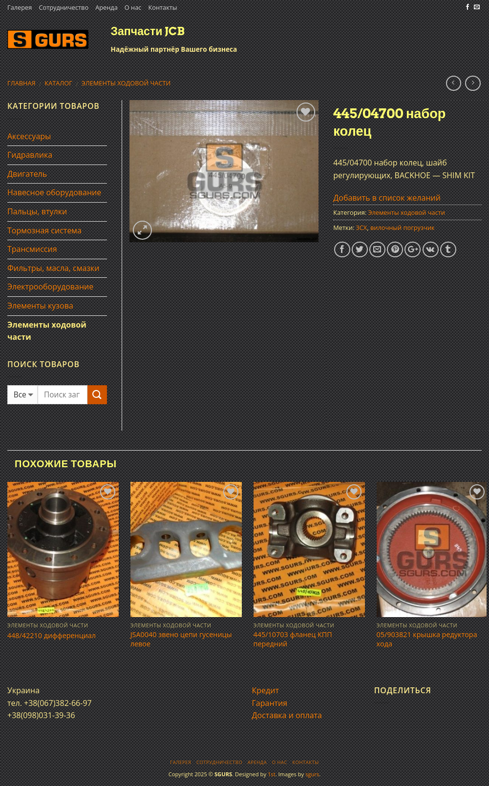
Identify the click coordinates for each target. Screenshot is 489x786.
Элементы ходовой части (126, 83)
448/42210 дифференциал (51, 635)
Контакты (162, 7)
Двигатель (27, 173)
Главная (21, 83)
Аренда (106, 7)
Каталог (58, 83)
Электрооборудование (50, 286)
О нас (133, 7)
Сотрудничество (63, 7)
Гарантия (270, 703)
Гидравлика (29, 154)
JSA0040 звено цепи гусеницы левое (181, 639)
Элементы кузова (40, 305)
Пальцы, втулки (37, 211)
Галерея (19, 7)
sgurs (312, 774)
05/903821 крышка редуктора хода (427, 639)
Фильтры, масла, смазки (53, 268)
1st (272, 774)
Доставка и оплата (287, 715)
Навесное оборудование (54, 192)
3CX (361, 227)
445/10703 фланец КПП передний (293, 639)
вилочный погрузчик (402, 227)
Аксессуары (29, 136)
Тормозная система (44, 230)
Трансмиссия (32, 249)
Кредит (265, 690)
